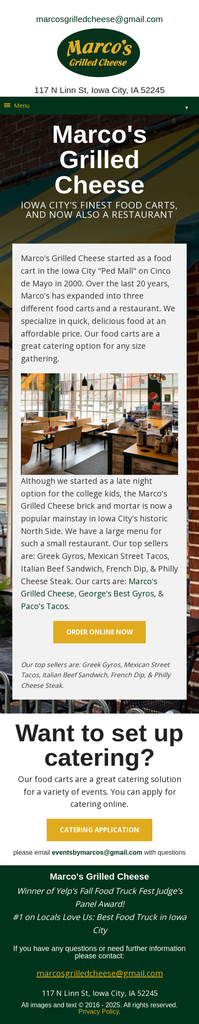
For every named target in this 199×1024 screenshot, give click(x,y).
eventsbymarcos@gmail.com (97, 852)
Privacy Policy (99, 1011)
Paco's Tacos (44, 606)
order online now (99, 631)
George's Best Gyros (116, 593)
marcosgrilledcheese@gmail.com (99, 19)
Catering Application (99, 829)
